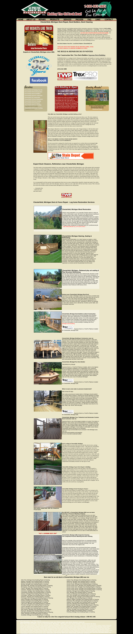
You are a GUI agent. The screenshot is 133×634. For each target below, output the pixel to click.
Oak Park (29, 628)
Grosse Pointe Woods (98, 626)
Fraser (62, 630)
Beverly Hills (40, 625)
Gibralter (62, 626)
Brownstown (67, 625)
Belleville (32, 625)
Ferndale (49, 626)
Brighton (62, 625)
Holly (21, 627)
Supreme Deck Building (96, 55)
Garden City (57, 626)
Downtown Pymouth (93, 631)
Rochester (60, 628)
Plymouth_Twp (51, 628)
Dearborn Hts (108, 625)
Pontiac (46, 628)
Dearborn (104, 625)
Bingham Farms (77, 630)
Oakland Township (72, 632)
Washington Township (31, 626)
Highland (108, 626)
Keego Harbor (36, 627)
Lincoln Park (53, 627)
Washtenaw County (88, 632)
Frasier (107, 627)
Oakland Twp (34, 628)
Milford (74, 627)
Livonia (58, 627)
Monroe (78, 627)
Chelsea (58, 631)
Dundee (92, 630)
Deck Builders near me (28, 622)
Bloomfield (51, 625)
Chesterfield (79, 625)
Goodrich (107, 630)
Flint (100, 628)
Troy (71, 629)
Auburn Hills (27, 625)
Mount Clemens (87, 628)
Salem (103, 628)
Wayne (82, 631)
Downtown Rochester (24, 630)
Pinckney (50, 630)
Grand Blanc (31, 632)
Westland (94, 629)
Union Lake (106, 631)
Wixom (97, 629)
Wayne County (95, 632)
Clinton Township (93, 625)
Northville (22, 628)
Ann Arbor (22, 625)
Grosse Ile (84, 626)
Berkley (36, 625)
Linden (34, 631)
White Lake (102, 629)
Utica (96, 630)
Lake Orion (42, 627)
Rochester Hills (65, 628)
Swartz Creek (86, 631)
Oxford (38, 628)
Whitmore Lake (78, 631)
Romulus (92, 628)
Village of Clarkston (65, 629)
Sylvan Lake (82, 630)
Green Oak (66, 626)
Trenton (59, 629)
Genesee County (50, 632)
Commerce (99, 625)
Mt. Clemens (55, 630)
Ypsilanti (40, 630)
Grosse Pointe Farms (78, 626)
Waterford (79, 629)
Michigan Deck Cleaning (97, 108)
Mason (82, 628)
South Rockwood (37, 629)
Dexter (25, 626)
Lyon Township (48, 627)
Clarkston (84, 625)
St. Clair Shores (44, 629)
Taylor (56, 629)
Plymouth (42, 628)
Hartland (104, 626)
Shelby (109, 628)
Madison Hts (70, 627)
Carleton (75, 625)
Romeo (71, 630)
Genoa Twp (71, 626)
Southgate (22, 629)
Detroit (21, 626)
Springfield (107, 629)
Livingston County (57, 632)
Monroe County (65, 632)
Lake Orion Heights (72, 628)
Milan (45, 631)
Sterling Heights (49, 631)
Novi (26, 628)
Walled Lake (74, 629)
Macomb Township (63, 627)
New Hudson (100, 627)
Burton (103, 630)
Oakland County (80, 632)
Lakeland (78, 628)
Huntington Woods (29, 627)
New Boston (95, 627)
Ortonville (99, 630)
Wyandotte (36, 630)
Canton (71, 625)
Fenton (59, 630)
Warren (83, 629)
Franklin (53, 626)
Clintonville (29, 631)
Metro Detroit (71, 631)
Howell (24, 627)
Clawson (54, 631)
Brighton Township (39, 631)
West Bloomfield (88, 629)
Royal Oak (97, 628)
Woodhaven (31, 630)
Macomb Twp (89, 627)
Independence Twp (51, 629)
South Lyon (31, 629)
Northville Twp (67, 630)
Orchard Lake (88, 630)
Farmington (38, 626)
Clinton (88, 625)
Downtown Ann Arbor (64, 631)
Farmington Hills (44, 626)
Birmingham (46, 625)
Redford (56, 628)
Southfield (27, 629)
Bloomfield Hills (57, 625)
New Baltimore (83, 627)
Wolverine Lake (101, 631)
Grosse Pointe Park (90, 626)
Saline (106, 628)
